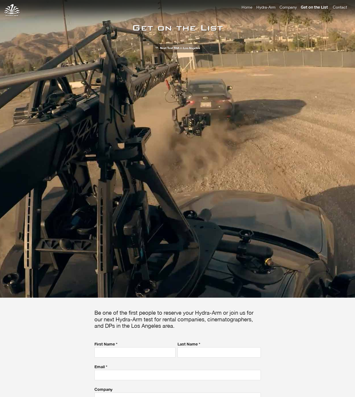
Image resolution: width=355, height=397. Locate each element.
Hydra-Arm (266, 7)
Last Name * (219, 350)
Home (247, 7)
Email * (177, 372)
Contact (340, 7)
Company (288, 7)
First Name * (135, 350)
